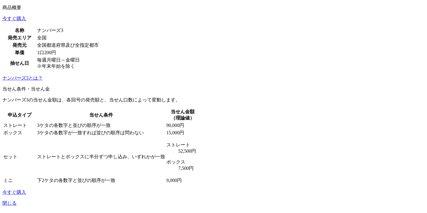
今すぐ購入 (14, 18)
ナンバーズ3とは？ (22, 77)
